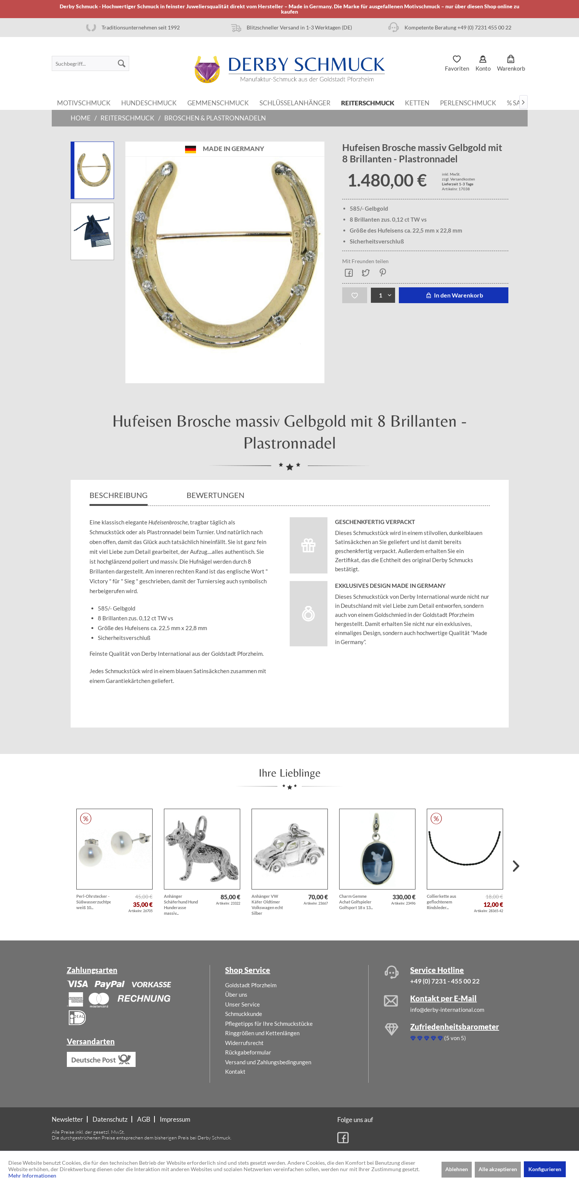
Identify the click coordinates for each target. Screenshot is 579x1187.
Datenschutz (110, 1119)
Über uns (236, 994)
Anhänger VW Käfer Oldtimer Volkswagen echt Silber (267, 905)
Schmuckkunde (243, 1013)
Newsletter (67, 1119)
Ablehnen (456, 1169)
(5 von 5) (438, 1037)
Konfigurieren (544, 1169)
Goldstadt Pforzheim (250, 985)
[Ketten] (417, 102)
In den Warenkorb (453, 295)
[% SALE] (517, 102)
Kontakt (235, 1071)
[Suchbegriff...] (90, 63)
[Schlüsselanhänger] (295, 102)
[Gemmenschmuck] (218, 102)
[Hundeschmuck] (149, 102)
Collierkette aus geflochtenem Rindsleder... (441, 902)
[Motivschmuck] (84, 102)
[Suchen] (121, 63)
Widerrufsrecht (244, 1042)
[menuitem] (90, 63)
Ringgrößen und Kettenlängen (262, 1033)
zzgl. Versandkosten (458, 179)
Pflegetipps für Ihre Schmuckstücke (269, 1023)
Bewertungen (216, 494)
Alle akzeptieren (498, 1169)
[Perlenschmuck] (468, 102)
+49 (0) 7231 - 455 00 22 (445, 981)
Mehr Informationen (32, 1175)
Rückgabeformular (248, 1052)
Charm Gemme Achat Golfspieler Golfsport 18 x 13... (356, 902)
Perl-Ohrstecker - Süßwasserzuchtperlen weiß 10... (93, 902)
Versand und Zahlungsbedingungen (268, 1062)
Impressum (175, 1119)
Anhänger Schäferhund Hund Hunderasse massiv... (181, 905)
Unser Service (242, 1004)
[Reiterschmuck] (368, 102)
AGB (143, 1119)
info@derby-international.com (447, 1009)
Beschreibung (119, 494)
